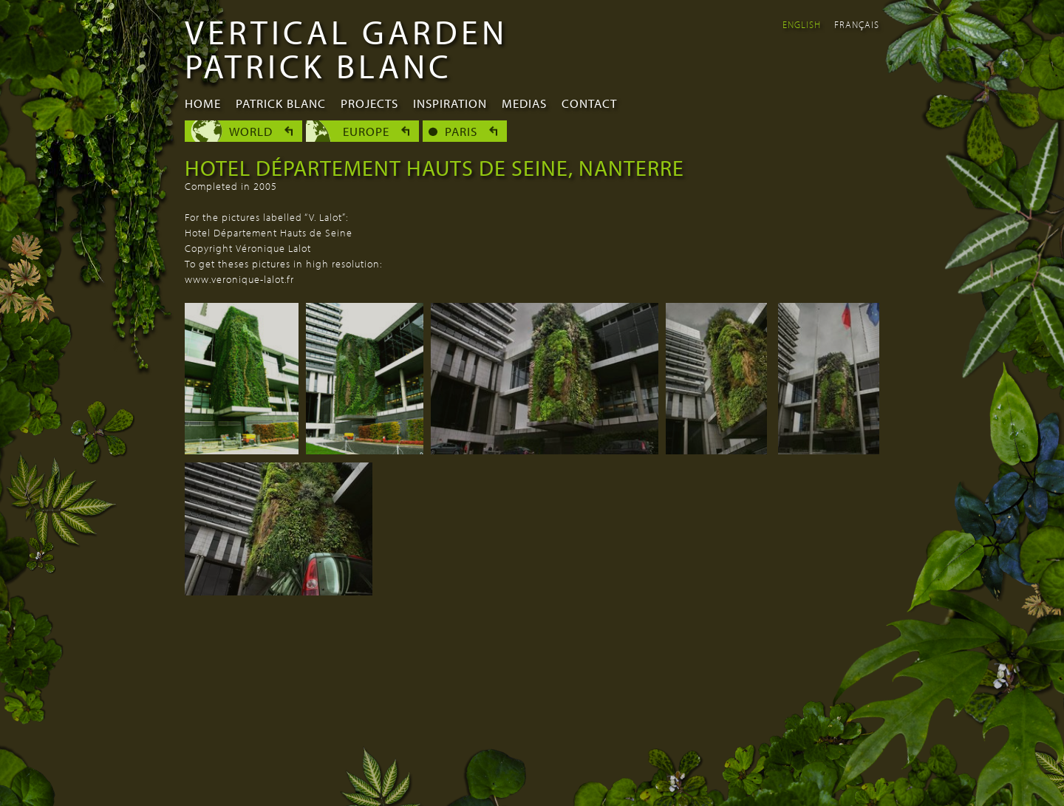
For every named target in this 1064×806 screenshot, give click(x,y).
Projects (369, 103)
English (801, 24)
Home (203, 103)
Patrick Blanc (281, 103)
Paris (461, 131)
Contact (589, 103)
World (251, 131)
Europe (366, 131)
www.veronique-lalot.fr (239, 279)
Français (856, 24)
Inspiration (450, 103)
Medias (524, 103)
